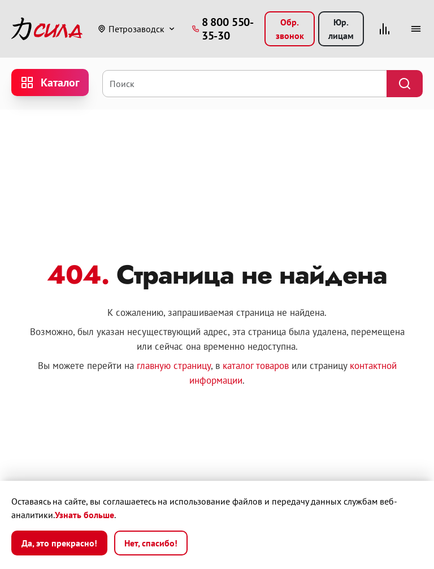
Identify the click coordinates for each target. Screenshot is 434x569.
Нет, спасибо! (150, 543)
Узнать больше (84, 514)
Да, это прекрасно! (59, 543)
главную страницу (174, 365)
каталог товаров (256, 365)
